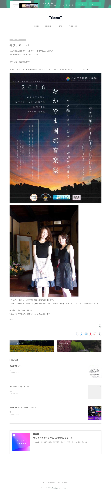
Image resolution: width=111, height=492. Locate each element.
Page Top (55, 473)
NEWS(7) (12, 319)
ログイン (95, 4)
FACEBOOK (73, 26)
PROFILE (48, 26)
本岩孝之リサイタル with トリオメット (24, 408)
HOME (36, 26)
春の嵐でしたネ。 (16, 366)
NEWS (60, 26)
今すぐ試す (81, 4)
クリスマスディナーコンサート (21, 387)
